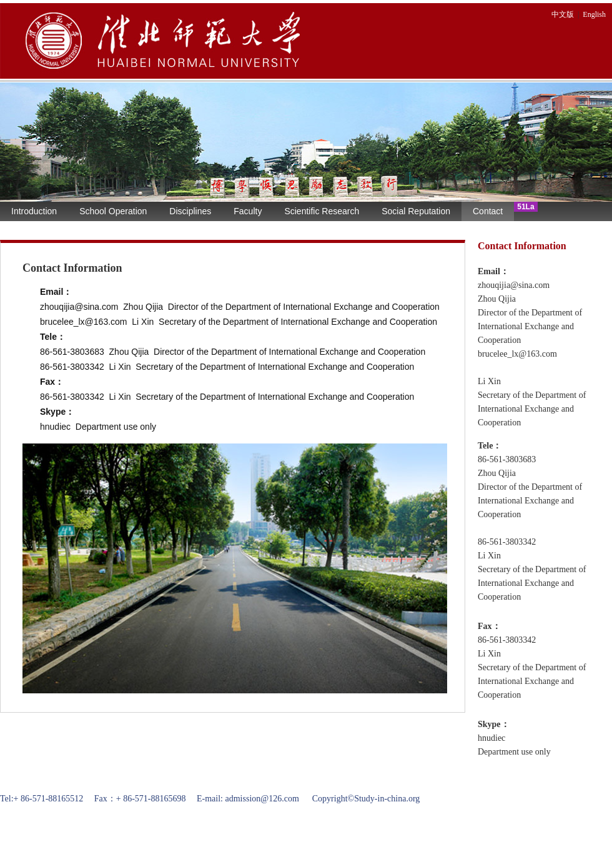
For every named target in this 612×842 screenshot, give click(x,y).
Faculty (248, 211)
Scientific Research (321, 211)
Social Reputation (416, 211)
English (594, 14)
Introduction (34, 211)
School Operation (113, 211)
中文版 (562, 14)
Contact (488, 211)
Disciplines (190, 211)
